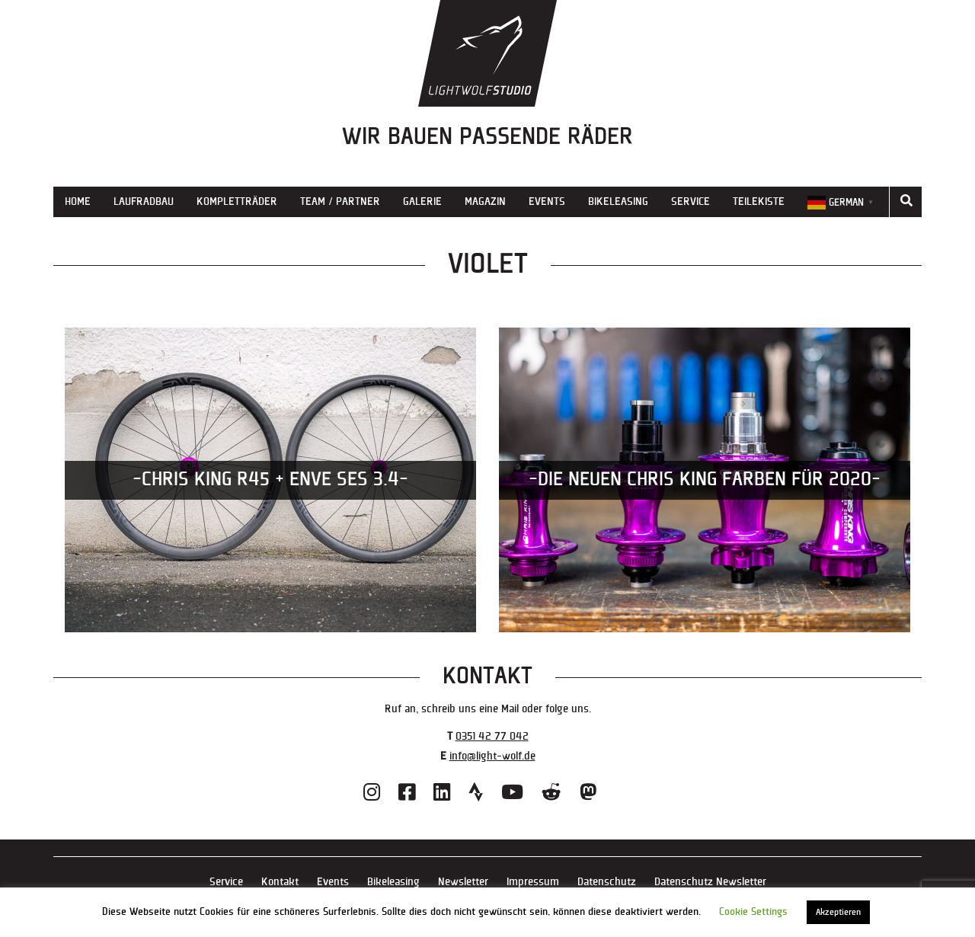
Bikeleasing (618, 201)
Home (78, 201)
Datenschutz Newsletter (710, 881)
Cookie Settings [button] (753, 912)
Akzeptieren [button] (838, 912)
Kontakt (280, 881)
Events (547, 201)
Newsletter (463, 881)
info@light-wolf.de (492, 756)
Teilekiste (759, 201)
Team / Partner (340, 201)
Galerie (422, 201)
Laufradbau (143, 201)
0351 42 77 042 (492, 736)
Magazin (485, 201)
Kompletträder (237, 201)
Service (690, 201)
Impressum (533, 881)
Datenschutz (606, 881)
